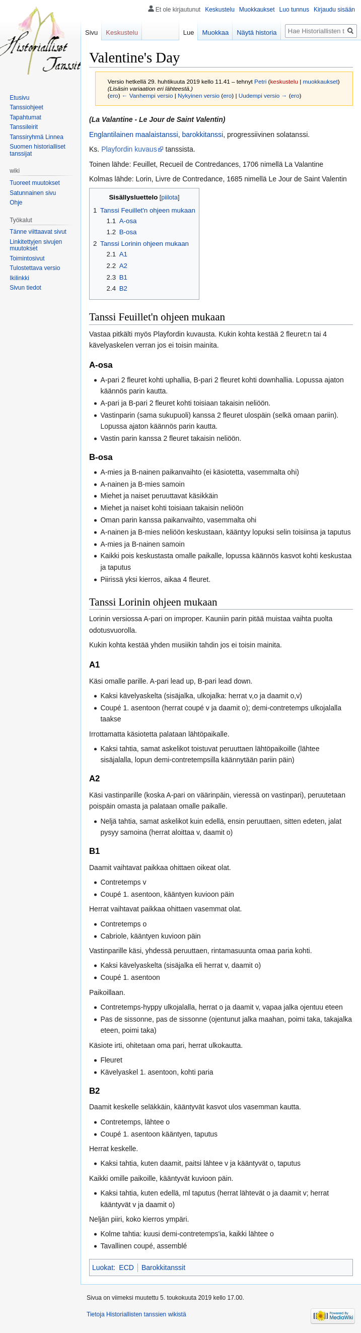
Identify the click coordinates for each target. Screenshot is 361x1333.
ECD (126, 1267)
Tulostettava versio (35, 268)
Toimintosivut (27, 258)
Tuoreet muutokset (35, 182)
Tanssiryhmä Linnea (36, 137)
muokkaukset (320, 81)
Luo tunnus (294, 9)
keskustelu (284, 81)
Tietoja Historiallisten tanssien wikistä (136, 1314)
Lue (188, 32)
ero (114, 95)
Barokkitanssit (163, 1267)
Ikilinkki (19, 278)
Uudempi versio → (263, 95)
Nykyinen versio (199, 95)
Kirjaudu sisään (334, 9)
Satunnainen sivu (33, 192)
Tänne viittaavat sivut (38, 231)
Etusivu (19, 97)
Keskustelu (220, 9)
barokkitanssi (202, 134)
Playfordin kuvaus (129, 149)
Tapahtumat (25, 117)
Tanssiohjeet (26, 107)
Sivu (91, 32)
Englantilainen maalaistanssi (133, 134)
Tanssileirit (24, 126)
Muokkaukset (257, 9)
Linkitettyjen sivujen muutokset (36, 245)
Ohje (16, 202)
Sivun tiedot (25, 287)
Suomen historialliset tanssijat (37, 150)
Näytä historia (256, 32)
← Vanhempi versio (147, 95)
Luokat (102, 1267)
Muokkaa (215, 32)
